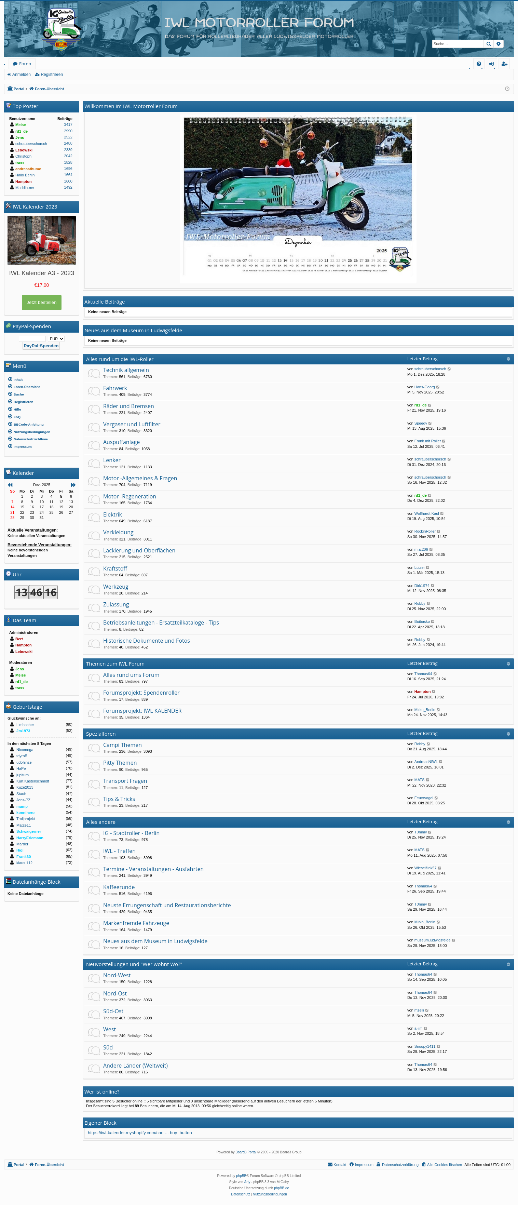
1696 (68, 168)
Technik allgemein (126, 370)
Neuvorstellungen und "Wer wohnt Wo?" (134, 964)
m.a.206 (421, 549)
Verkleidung (118, 532)
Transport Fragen (125, 781)
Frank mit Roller (427, 441)
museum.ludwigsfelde (432, 940)
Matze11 (23, 825)
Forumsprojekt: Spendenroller (141, 692)
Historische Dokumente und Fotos (146, 640)
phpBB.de (281, 1188)
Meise (20, 125)
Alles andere (100, 821)
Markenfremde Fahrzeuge (136, 923)
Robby (419, 603)
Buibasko (422, 621)
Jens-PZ (23, 800)
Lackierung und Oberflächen (139, 550)
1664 (68, 175)
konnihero (25, 813)
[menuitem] (479, 63)
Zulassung (116, 604)
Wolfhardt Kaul (426, 513)
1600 (68, 181)
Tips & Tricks (119, 799)
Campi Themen (122, 745)
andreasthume (28, 169)
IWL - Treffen (119, 851)
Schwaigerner (28, 831)
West (109, 1029)
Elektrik (112, 514)
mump (22, 806)
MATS (419, 780)
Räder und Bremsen (128, 406)
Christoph (23, 156)
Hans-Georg (424, 387)
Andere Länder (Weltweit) (135, 1065)
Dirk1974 (422, 586)
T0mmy (420, 832)
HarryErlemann (29, 838)
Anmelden (21, 74)
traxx (19, 163)
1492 (68, 187)
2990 (68, 131)
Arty (247, 1182)
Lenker (112, 460)
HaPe (21, 768)
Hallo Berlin (25, 175)
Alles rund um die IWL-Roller (120, 359)
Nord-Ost (115, 993)
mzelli (419, 1010)
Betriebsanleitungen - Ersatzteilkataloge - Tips (161, 622)
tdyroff (21, 756)
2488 (68, 143)
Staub (21, 794)
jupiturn (22, 775)
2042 (68, 156)
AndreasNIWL (426, 762)
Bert (19, 639)
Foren (25, 64)
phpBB (241, 1176)
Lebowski (23, 150)
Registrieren (52, 74)
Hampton (422, 691)
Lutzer (419, 567)
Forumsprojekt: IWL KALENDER (142, 710)
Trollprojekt (25, 819)
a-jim (418, 1028)
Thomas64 (423, 674)
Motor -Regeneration (129, 496)
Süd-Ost (113, 1011)
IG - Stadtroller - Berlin (131, 833)
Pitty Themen (120, 762)
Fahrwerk (115, 388)
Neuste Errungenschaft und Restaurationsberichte (167, 905)
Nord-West (117, 975)
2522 (68, 137)
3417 (68, 124)
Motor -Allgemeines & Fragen (140, 478)
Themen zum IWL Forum (115, 663)
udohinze (24, 762)
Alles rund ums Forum (131, 675)
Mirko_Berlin (424, 710)
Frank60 (23, 857)
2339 (68, 150)
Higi (20, 850)
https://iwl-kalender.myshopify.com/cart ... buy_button (140, 1132)
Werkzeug (115, 586)
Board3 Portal (245, 1152)
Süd (108, 1047)
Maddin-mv (24, 188)
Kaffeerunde (119, 887)
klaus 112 (24, 863)
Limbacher (25, 725)
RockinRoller (425, 531)
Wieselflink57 (425, 868)
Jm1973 (23, 731)
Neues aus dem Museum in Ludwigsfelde (155, 941)
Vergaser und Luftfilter (131, 424)
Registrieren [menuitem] (505, 65)
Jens (19, 137)
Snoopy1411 (425, 1046)
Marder (22, 844)
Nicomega (24, 750)
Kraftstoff (115, 568)
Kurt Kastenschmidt (32, 781)
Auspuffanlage (121, 442)
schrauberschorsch (430, 369)
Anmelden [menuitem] (493, 65)
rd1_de (420, 405)
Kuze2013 (24, 787)
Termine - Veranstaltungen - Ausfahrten (153, 869)
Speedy (420, 423)
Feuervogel (423, 798)
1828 (68, 162)
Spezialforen (101, 733)
